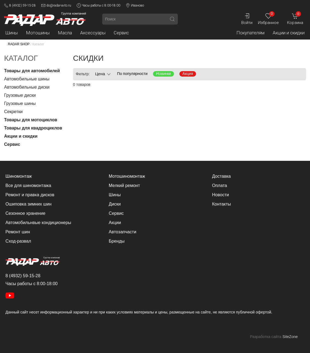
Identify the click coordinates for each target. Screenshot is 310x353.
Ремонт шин (17, 232)
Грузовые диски (20, 95)
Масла (65, 32)
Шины (11, 32)
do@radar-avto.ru (56, 5)
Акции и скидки (289, 32)
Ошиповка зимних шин (28, 204)
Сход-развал (18, 241)
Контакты (221, 204)
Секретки (13, 111)
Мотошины (38, 32)
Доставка (221, 176)
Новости (220, 194)
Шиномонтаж (18, 176)
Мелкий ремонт (124, 185)
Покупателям (250, 32)
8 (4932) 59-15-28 (20, 5)
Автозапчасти (122, 232)
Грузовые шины (20, 103)
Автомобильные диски (26, 87)
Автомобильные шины (26, 79)
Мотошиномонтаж (127, 176)
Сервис (121, 32)
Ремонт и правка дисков (29, 194)
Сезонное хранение (25, 213)
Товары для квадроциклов (33, 128)
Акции (115, 222)
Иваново (135, 5)
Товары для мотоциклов (30, 119)
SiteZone (290, 336)
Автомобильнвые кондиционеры (38, 222)
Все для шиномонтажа (28, 185)
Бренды (117, 241)
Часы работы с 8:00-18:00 (98, 5)
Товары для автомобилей (32, 70)
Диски (115, 204)
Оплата (219, 185)
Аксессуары (93, 32)
